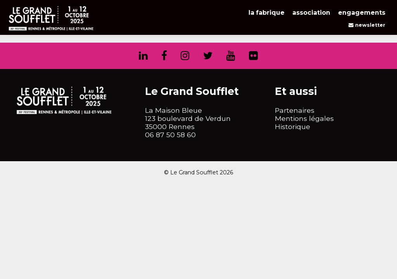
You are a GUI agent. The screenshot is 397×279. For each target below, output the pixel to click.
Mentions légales (304, 118)
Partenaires (294, 110)
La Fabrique (267, 12)
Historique (292, 126)
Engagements (361, 12)
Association (311, 12)
